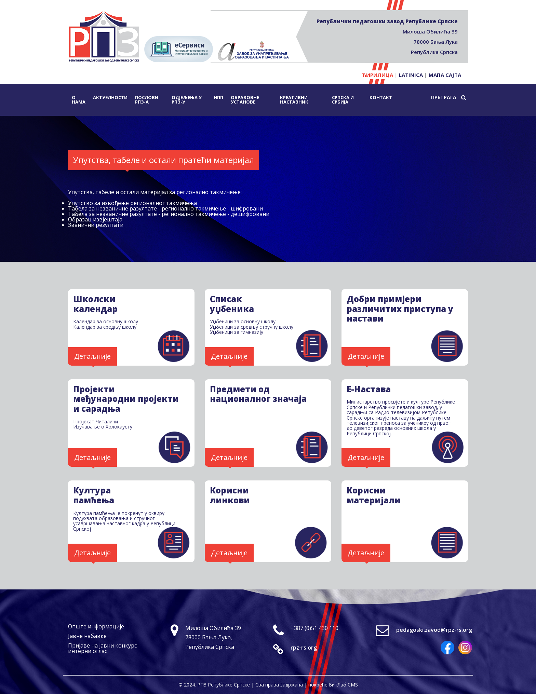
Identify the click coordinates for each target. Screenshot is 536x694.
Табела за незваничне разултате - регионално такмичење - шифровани (165, 208)
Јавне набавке (87, 636)
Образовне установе (245, 99)
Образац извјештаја (95, 219)
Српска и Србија (343, 99)
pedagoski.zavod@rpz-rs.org (434, 629)
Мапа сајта (445, 74)
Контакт (381, 97)
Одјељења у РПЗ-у (187, 99)
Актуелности (110, 97)
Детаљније (92, 356)
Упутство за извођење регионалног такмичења (132, 203)
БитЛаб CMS (343, 684)
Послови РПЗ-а (146, 99)
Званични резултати (95, 225)
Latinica (411, 74)
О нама (78, 99)
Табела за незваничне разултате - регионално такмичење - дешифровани (168, 214)
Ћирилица (377, 74)
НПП (218, 97)
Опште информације (96, 626)
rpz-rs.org (304, 647)
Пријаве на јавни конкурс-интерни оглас (103, 648)
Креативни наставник (294, 99)
